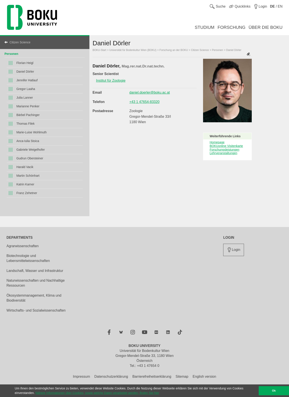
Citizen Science (20, 42)
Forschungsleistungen (224, 149)
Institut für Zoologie (111, 80)
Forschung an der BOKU (174, 50)
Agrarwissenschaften (22, 246)
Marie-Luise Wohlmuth (31, 132)
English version (204, 376)
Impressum (81, 376)
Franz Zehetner (26, 193)
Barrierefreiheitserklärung (151, 376)
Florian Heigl (25, 63)
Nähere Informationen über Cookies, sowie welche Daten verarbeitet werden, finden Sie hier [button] (97, 393)
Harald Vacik (24, 167)
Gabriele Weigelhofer (30, 149)
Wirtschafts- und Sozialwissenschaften (36, 310)
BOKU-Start (99, 50)
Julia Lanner (24, 97)
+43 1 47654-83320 (144, 102)
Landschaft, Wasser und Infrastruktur (34, 271)
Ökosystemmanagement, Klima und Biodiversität (33, 298)
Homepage (217, 142)
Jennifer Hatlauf (27, 80)
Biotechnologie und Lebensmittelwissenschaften (28, 258)
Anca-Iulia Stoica (27, 141)
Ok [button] (274, 390)
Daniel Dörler (25, 71)
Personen (11, 54)
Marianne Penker (28, 106)
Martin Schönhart (28, 175)
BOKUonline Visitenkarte (226, 146)
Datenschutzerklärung (111, 376)
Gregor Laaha (25, 89)
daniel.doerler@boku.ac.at (149, 92)
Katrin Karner (25, 184)
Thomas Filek (25, 123)
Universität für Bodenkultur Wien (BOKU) (132, 50)
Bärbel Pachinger (28, 115)
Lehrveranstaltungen (223, 153)
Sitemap (182, 376)
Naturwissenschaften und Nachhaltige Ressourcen (35, 283)
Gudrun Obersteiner (29, 158)
